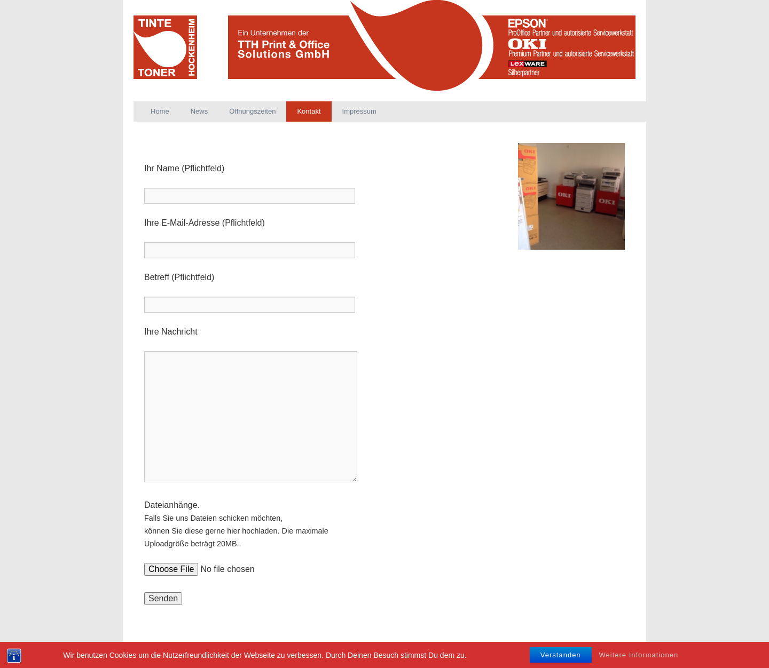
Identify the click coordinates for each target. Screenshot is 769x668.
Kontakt (308, 111)
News (199, 111)
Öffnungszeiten (252, 111)
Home (160, 111)
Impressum (359, 111)
